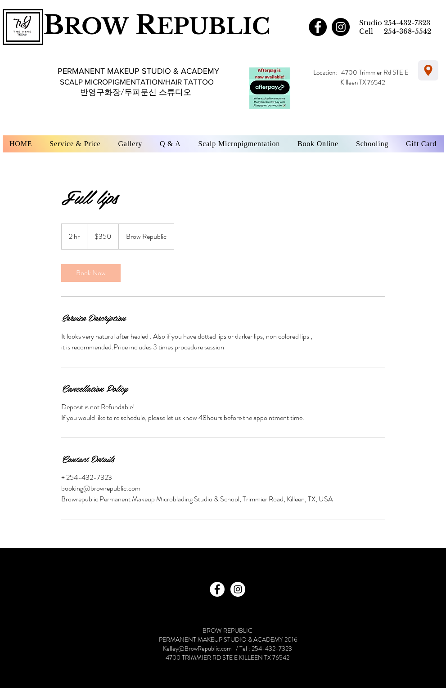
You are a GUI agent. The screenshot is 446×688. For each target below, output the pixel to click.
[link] (91, 273)
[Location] (428, 70)
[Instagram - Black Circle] (341, 27)
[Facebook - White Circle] (217, 589)
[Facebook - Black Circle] (318, 27)
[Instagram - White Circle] (237, 589)
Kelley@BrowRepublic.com (197, 648)
